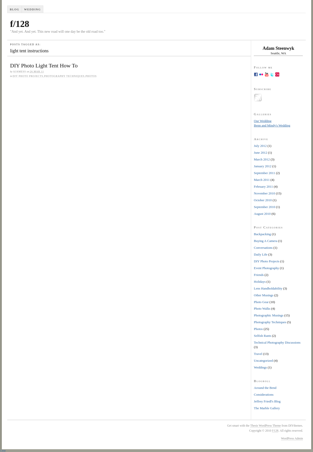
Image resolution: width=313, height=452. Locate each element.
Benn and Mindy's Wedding (272, 125)
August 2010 (262, 214)
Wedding (32, 9)
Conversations (263, 248)
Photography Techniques (64, 76)
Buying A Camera (265, 241)
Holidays (260, 281)
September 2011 (264, 173)
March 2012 (262, 159)
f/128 (19, 24)
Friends (259, 275)
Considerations (263, 394)
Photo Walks (262, 308)
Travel (258, 354)
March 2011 (262, 180)
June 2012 (260, 152)
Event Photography (266, 268)
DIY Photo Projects (28, 76)
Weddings (260, 367)
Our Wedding (262, 121)
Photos (91, 76)
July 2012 (260, 146)
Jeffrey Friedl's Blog (267, 401)
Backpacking (262, 234)
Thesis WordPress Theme (265, 425)
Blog (14, 9)
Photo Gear (261, 302)
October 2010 (263, 200)
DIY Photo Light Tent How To (43, 65)
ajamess (19, 71)
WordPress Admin (292, 438)
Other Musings (263, 295)
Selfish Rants (262, 336)
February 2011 (263, 186)
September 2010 (264, 207)
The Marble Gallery (267, 408)
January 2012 (262, 166)
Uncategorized (263, 360)
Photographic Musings (268, 315)
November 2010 (264, 193)
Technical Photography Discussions (277, 342)
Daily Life (260, 254)
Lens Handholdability (268, 288)
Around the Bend (265, 388)
